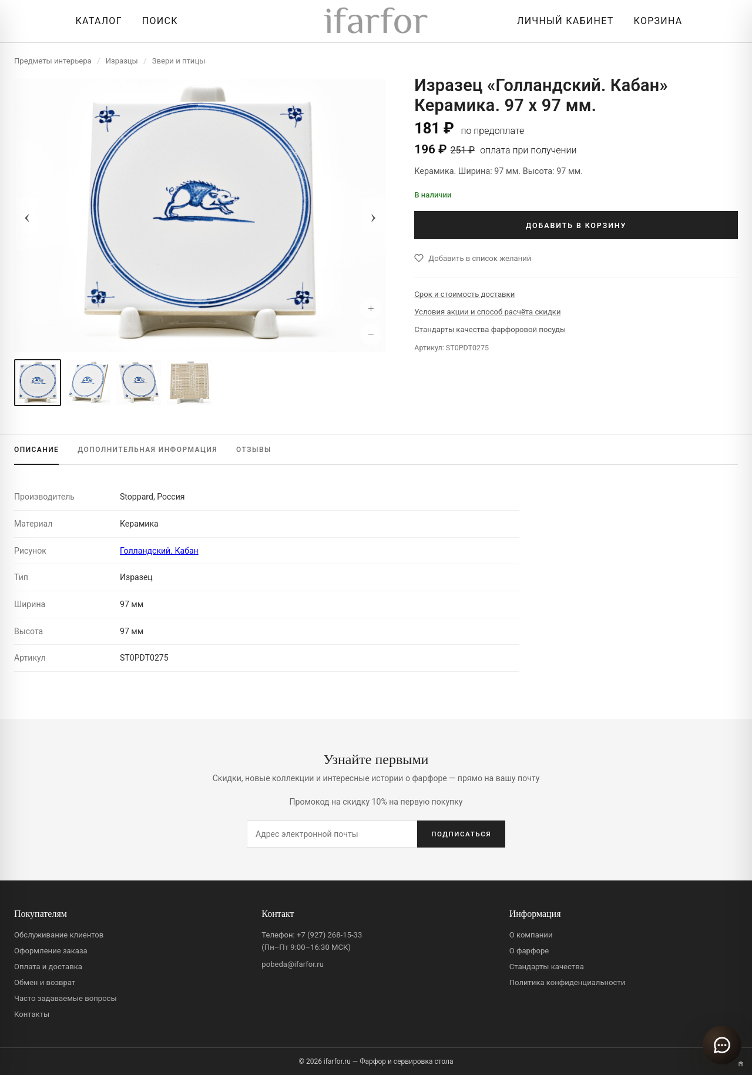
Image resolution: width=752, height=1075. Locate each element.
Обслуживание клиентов (58, 934)
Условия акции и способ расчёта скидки (487, 311)
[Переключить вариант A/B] (741, 1064)
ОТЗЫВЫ (253, 450)
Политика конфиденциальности (567, 982)
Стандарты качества (546, 966)
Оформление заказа (51, 950)
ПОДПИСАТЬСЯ (461, 834)
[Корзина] (655, 21)
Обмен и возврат (44, 982)
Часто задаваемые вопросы (65, 998)
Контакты (31, 1014)
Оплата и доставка (48, 966)
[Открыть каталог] (95, 21)
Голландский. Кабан (159, 550)
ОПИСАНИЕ (36, 450)
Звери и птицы (179, 60)
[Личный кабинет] (562, 21)
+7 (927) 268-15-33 (329, 934)
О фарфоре (529, 950)
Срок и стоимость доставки (464, 294)
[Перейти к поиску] (157, 21)
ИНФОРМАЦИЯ (147, 450)
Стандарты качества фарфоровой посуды (490, 329)
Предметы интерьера (53, 60)
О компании (531, 934)
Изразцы (122, 60)
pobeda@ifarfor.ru (292, 964)
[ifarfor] (376, 21)
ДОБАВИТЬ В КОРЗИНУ (576, 225)
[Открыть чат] (722, 1045)
